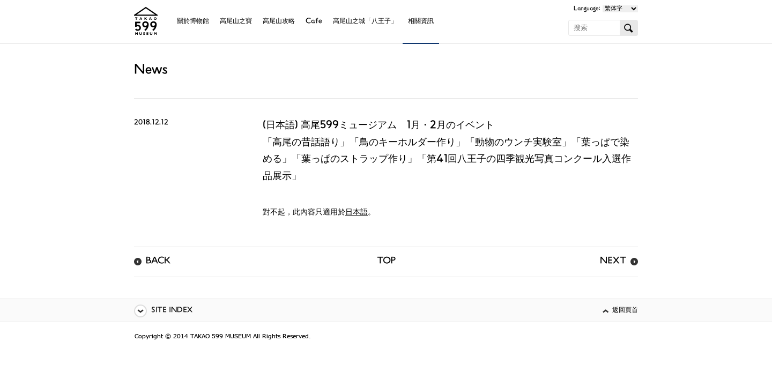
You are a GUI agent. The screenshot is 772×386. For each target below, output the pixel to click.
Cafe (314, 21)
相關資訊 (421, 21)
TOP (386, 261)
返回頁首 (625, 310)
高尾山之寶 (236, 21)
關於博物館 (193, 21)
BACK (158, 261)
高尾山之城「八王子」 (365, 21)
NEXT (613, 261)
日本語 (356, 213)
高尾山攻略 (279, 21)
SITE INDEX (171, 310)
